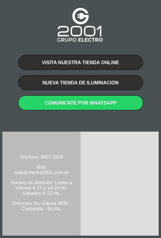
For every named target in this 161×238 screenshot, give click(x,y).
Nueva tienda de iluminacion (80, 82)
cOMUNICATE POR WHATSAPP (80, 102)
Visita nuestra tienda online (80, 62)
